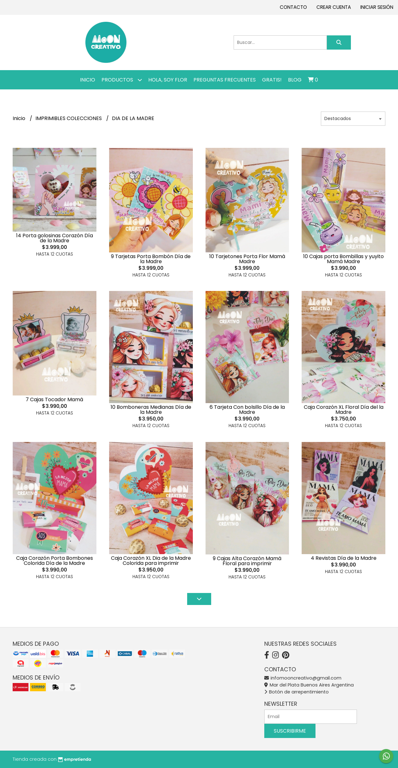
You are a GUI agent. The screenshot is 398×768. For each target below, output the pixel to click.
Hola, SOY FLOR (167, 79)
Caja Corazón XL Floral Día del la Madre (343, 409)
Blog (295, 79)
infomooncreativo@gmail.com (302, 678)
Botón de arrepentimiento (296, 692)
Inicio (87, 79)
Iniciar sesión (376, 7)
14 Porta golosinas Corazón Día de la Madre (54, 238)
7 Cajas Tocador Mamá (54, 399)
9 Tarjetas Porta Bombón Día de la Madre (151, 259)
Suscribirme (290, 731)
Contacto (293, 7)
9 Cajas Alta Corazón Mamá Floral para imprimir (247, 561)
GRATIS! (272, 79)
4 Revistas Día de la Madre (344, 558)
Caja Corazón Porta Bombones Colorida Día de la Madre (54, 560)
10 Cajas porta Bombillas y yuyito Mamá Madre (343, 259)
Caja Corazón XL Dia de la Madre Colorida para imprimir (151, 560)
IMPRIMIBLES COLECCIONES (69, 118)
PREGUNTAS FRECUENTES (224, 79)
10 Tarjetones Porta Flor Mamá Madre (247, 259)
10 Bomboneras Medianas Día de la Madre (151, 409)
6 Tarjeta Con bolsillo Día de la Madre (247, 409)
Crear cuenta (333, 7)
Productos (121, 79)
